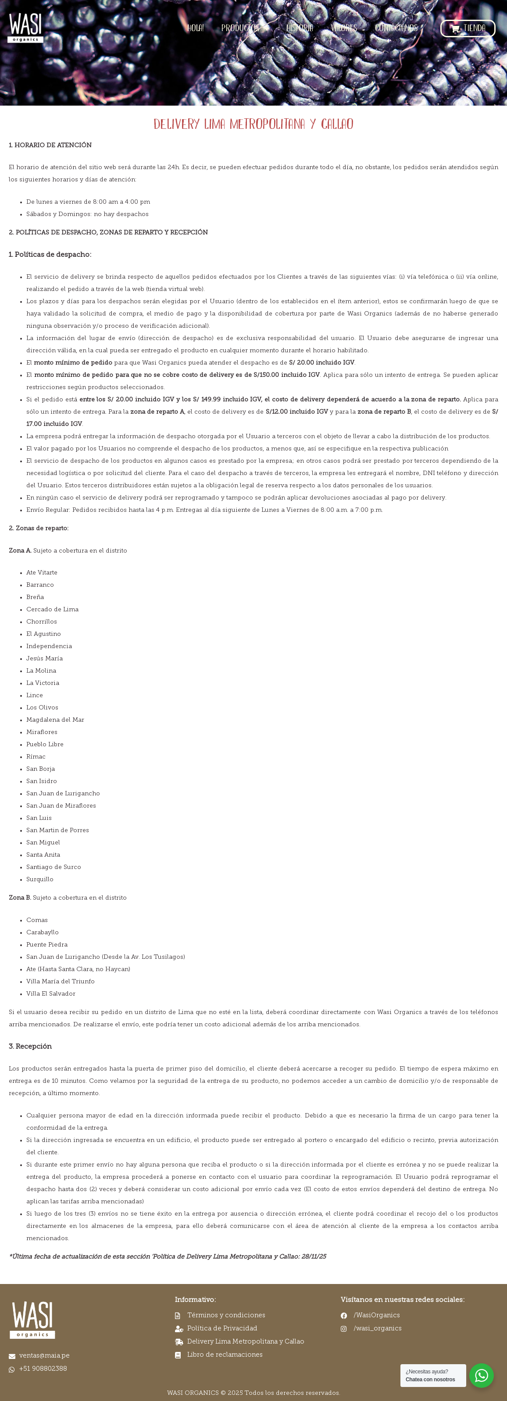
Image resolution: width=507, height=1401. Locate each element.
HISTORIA (299, 28)
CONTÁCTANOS (396, 28)
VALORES (344, 28)
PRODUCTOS (245, 28)
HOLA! (195, 28)
